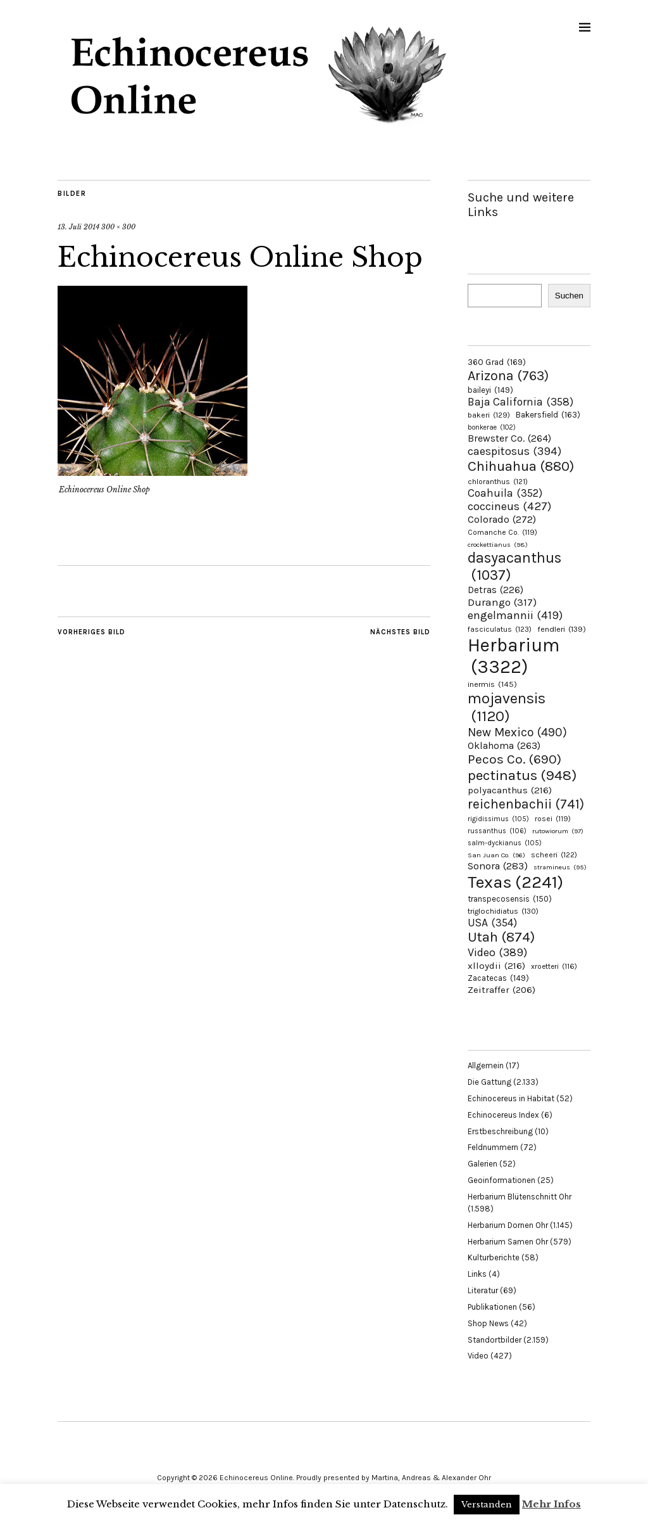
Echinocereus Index (503, 1115)
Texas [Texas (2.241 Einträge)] (515, 882)
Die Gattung (489, 1082)
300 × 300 (118, 226)
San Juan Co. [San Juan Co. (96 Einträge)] (496, 855)
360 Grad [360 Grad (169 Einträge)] (497, 362)
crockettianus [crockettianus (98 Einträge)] (498, 544)
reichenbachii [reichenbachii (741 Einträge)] (526, 804)
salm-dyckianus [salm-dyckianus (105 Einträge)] (505, 843)
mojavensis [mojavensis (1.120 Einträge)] (506, 707)
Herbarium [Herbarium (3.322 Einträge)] (513, 655)
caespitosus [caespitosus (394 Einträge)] (514, 451)
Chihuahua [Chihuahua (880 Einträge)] (521, 466)
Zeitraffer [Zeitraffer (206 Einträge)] (501, 989)
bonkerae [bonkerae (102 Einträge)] (492, 427)
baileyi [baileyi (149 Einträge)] (490, 390)
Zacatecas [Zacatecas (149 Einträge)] (498, 978)
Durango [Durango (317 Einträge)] (502, 602)
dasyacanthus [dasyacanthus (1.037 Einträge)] (514, 566)
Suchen (569, 295)
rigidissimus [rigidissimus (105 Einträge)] (498, 819)
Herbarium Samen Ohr (508, 1241)
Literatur (483, 1290)
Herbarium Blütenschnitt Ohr (519, 1196)
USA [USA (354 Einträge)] (492, 922)
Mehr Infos (551, 1504)
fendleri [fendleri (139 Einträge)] (561, 629)
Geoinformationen (501, 1180)
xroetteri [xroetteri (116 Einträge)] (554, 966)
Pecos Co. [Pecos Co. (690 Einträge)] (514, 759)
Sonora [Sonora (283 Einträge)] (498, 866)
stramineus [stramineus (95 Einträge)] (560, 867)
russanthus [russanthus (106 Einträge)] (497, 831)
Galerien (482, 1163)
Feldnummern (493, 1147)
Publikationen (492, 1307)
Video (478, 1355)
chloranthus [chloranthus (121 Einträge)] (498, 481)
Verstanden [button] (486, 1504)
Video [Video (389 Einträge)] (497, 952)
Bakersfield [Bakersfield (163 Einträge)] (548, 414)
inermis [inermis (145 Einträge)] (492, 684)
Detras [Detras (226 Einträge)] (495, 590)
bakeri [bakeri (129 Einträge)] (489, 415)
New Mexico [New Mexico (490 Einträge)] (517, 732)
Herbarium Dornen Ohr (508, 1225)
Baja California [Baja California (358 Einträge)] (520, 401)
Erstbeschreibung (500, 1131)
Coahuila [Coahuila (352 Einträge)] (505, 493)
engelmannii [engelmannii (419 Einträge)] (515, 615)
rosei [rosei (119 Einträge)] (553, 818)
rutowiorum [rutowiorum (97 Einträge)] (557, 831)
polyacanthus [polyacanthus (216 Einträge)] (510, 790)
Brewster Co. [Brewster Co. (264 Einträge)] (509, 438)
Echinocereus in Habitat (511, 1098)
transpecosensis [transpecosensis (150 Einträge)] (510, 899)
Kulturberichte (494, 1257)
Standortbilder (494, 1340)
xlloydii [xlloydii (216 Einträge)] (496, 965)
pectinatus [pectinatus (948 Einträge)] (522, 775)
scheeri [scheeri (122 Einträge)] (554, 854)
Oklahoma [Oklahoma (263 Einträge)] (504, 745)
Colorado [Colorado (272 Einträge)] (502, 519)
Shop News (488, 1323)
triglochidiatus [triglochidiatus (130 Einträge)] (503, 911)
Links (477, 1274)
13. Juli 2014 (78, 226)
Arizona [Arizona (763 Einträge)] (508, 375)
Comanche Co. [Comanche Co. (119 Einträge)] (502, 532)
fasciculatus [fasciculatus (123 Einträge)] (500, 629)
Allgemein (486, 1065)
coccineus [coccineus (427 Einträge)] (509, 506)
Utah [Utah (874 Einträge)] (501, 937)
